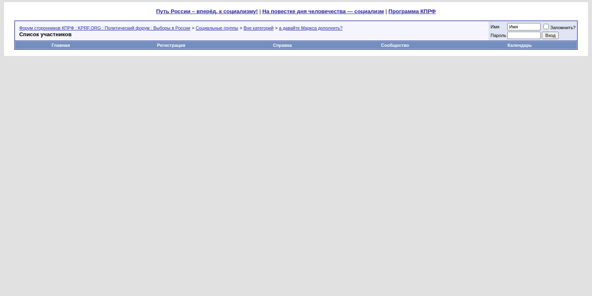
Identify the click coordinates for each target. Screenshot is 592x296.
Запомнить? (559, 27)
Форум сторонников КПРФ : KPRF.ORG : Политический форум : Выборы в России (104, 27)
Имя (494, 26)
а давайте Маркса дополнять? (311, 27)
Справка (282, 45)
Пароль (498, 35)
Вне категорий (259, 27)
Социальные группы (217, 27)
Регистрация (171, 45)
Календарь (520, 45)
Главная (60, 45)
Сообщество (395, 45)
